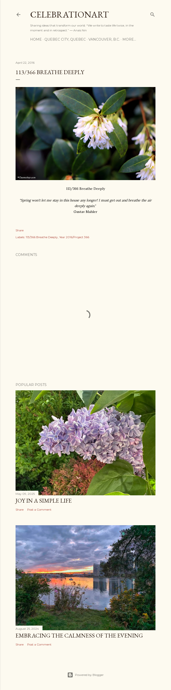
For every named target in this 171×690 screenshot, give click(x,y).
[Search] (152, 13)
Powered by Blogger (85, 675)
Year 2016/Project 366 (74, 237)
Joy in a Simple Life (44, 500)
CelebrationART (69, 14)
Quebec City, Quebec (65, 39)
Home (36, 39)
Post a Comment (39, 509)
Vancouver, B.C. (104, 39)
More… (129, 39)
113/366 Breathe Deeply (42, 237)
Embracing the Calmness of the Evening (79, 635)
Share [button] (20, 230)
